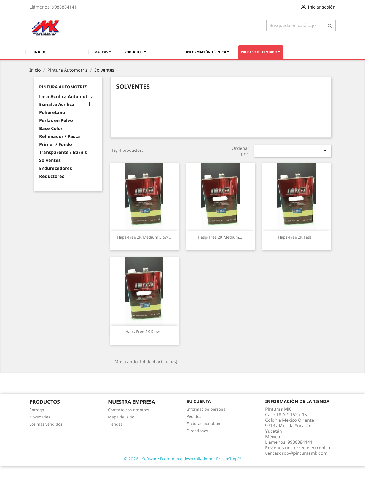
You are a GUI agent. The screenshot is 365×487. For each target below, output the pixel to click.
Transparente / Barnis (63, 152)
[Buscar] (301, 25)
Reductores (51, 176)
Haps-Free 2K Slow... (144, 331)
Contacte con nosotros (128, 409)
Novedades (39, 417)
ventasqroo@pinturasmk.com (296, 453)
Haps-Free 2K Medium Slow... (144, 237)
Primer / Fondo (55, 144)
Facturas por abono (204, 423)
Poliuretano (52, 112)
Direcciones (197, 430)
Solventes (50, 160)
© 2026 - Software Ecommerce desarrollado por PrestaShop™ (182, 458)
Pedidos (194, 416)
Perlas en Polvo (56, 120)
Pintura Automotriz (63, 87)
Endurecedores (55, 168)
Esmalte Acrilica (56, 104)
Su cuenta (199, 401)
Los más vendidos (45, 424)
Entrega (36, 409)
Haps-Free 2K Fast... (296, 237)
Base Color (51, 128)
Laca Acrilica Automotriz (66, 96)
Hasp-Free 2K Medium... (220, 237)
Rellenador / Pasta (59, 136)
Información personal (207, 409)
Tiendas (115, 424)
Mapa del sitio (121, 417)
